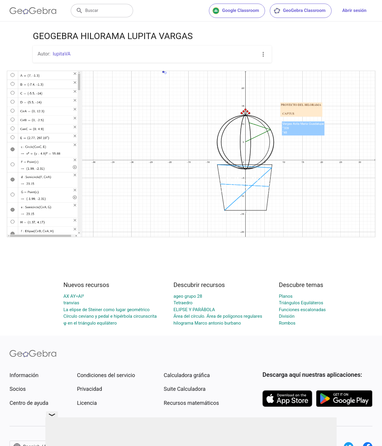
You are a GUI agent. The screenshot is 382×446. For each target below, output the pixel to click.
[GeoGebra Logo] (33, 10)
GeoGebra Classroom (299, 10)
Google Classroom (235, 10)
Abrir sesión (354, 10)
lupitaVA (62, 54)
